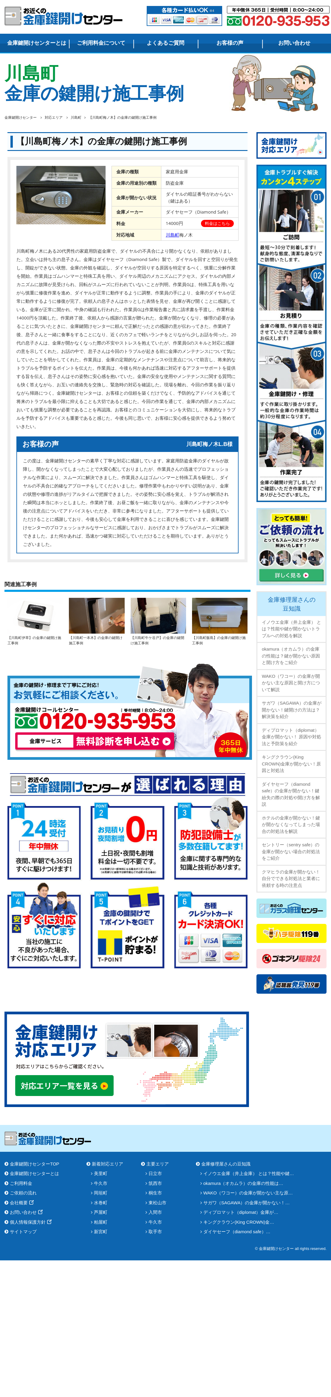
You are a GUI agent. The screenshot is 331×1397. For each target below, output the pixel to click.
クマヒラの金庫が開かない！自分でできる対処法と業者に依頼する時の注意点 (291, 878)
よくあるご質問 (165, 43)
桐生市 (155, 1192)
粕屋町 (100, 1222)
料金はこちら (217, 223)
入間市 (155, 1212)
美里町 (100, 1173)
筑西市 (155, 1183)
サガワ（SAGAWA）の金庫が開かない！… (246, 1202)
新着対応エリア (107, 1163)
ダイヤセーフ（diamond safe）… (236, 1231)
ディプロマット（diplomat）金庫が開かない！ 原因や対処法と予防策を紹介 (291, 737)
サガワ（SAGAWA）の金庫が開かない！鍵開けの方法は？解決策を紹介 (291, 709)
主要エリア (157, 1163)
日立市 (155, 1173)
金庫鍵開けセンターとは (36, 43)
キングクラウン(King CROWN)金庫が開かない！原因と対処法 (291, 763)
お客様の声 (229, 43)
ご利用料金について (101, 43)
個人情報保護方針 (28, 1222)
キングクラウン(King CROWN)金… (238, 1222)
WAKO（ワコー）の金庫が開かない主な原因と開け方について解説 (291, 683)
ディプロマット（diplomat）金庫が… (241, 1212)
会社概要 (19, 1202)
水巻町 (100, 1202)
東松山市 (157, 1202)
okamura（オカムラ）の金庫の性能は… (243, 1183)
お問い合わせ (294, 43)
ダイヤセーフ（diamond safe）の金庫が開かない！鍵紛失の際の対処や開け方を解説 (291, 794)
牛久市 (100, 1183)
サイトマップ (23, 1231)
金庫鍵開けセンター (64, 16)
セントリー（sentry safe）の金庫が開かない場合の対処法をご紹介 (291, 851)
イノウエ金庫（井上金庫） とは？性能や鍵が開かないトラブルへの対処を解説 (291, 629)
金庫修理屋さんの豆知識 (291, 604)
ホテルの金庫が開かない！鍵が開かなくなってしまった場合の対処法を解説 (291, 824)
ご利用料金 (21, 1183)
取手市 (155, 1231)
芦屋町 (100, 1212)
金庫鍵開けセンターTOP (34, 1163)
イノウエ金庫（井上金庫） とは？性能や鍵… (248, 1173)
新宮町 (100, 1231)
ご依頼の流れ (23, 1192)
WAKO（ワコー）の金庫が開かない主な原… (248, 1192)
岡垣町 (100, 1192)
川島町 (172, 235)
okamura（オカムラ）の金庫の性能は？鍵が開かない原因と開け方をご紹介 (291, 655)
